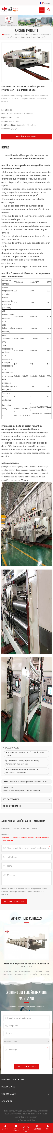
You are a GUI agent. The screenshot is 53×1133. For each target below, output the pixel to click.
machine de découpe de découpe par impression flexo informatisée (25, 839)
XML (33, 1120)
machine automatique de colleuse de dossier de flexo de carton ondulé (22, 790)
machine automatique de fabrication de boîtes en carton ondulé (29, 781)
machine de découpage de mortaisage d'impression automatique (23, 762)
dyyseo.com (32, 1117)
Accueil (6, 34)
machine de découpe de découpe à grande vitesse (25, 754)
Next (51, 950)
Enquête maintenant (26, 136)
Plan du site (25, 1120)
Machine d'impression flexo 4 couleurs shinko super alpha (26, 965)
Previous (1, 950)
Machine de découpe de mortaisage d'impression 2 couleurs (22, 771)
